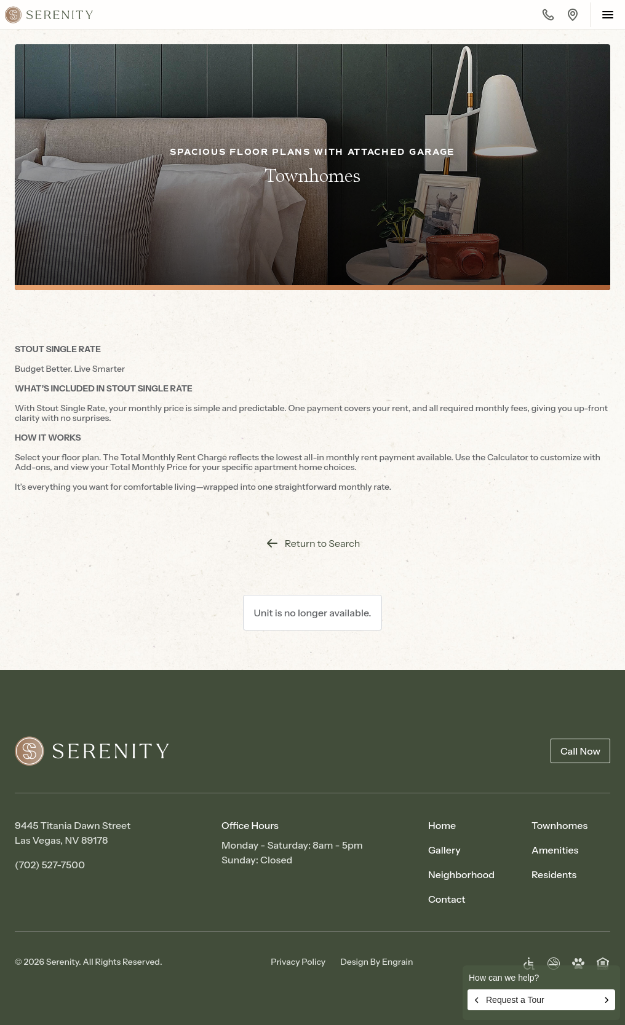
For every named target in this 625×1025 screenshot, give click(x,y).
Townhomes (559, 825)
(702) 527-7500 (50, 864)
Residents (553, 874)
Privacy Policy (298, 961)
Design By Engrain (376, 961)
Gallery (444, 850)
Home (442, 825)
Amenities (554, 850)
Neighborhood (461, 874)
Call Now (580, 751)
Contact (447, 899)
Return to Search (312, 543)
